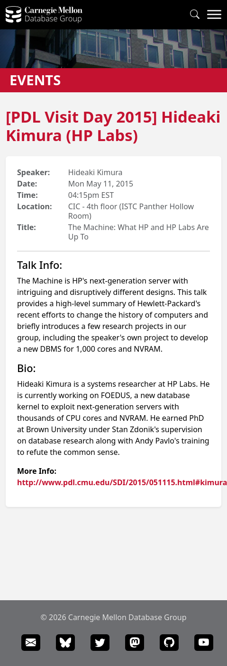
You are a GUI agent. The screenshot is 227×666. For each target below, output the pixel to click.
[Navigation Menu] (214, 14)
